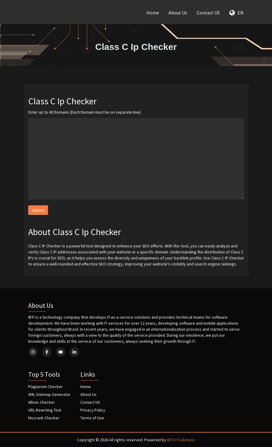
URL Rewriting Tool (44, 410)
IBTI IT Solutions (181, 439)
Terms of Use (92, 418)
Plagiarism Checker (45, 386)
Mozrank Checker (43, 418)
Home (152, 13)
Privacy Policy (92, 410)
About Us (178, 13)
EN (236, 13)
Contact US (208, 13)
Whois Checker (41, 402)
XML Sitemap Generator (49, 394)
